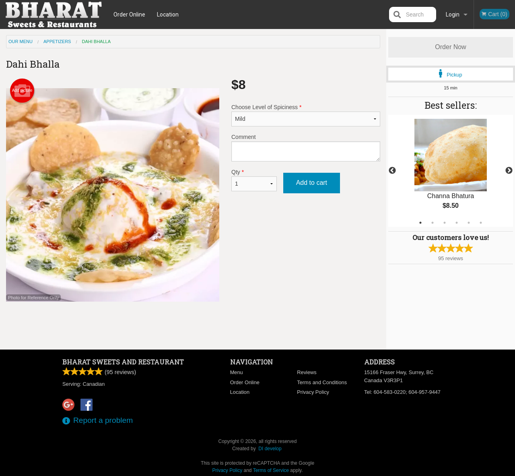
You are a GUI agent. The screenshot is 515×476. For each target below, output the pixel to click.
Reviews (306, 372)
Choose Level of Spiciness (305, 115)
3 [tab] (445, 223)
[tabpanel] (450, 171)
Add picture (22, 91)
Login (452, 14)
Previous (392, 171)
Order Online (129, 14)
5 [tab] (469, 223)
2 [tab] (432, 223)
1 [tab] (420, 223)
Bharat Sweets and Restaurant (123, 362)
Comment (305, 147)
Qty (254, 180)
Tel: (402, 392)
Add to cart (311, 182)
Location (168, 14)
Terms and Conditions (322, 382)
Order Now (450, 46)
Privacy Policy (313, 392)
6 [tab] (481, 223)
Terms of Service (271, 470)
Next (509, 171)
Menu (236, 372)
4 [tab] (457, 223)
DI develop (269, 448)
